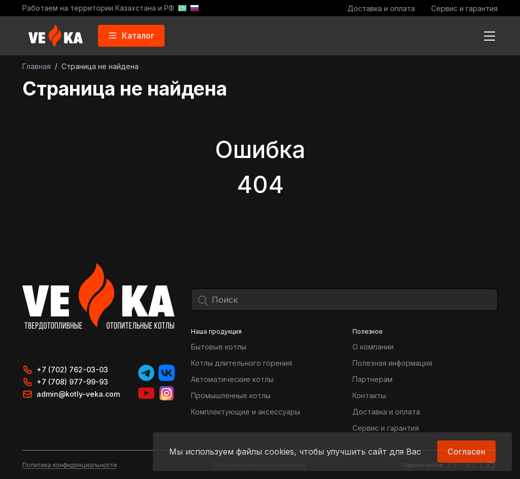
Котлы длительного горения (241, 363)
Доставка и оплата (381, 8)
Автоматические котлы (232, 379)
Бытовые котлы (218, 346)
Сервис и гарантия (464, 8)
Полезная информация (392, 363)
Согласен (466, 451)
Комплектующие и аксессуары (245, 411)
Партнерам (372, 379)
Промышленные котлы (231, 395)
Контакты (369, 395)
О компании (373, 346)
